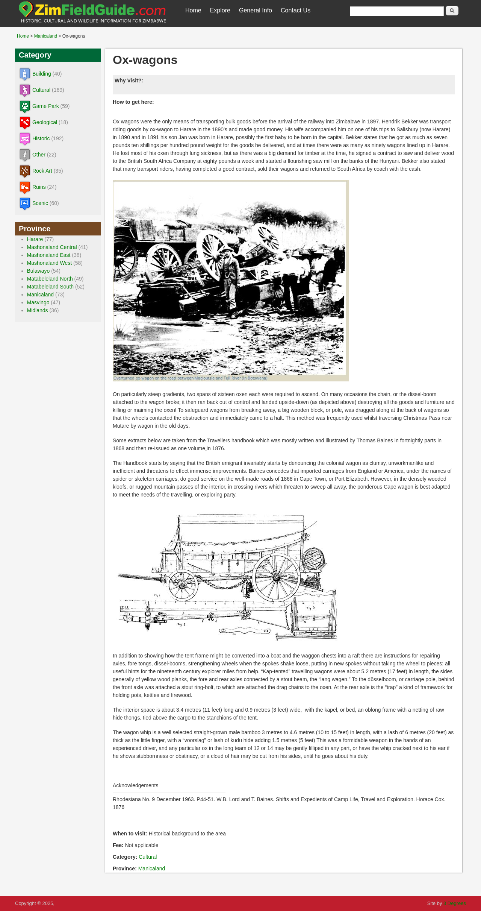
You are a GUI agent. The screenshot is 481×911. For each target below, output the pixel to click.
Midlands (37, 310)
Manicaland (45, 36)
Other (38, 155)
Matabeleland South (50, 287)
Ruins (39, 187)
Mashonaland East (49, 255)
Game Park (45, 106)
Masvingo (38, 302)
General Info (255, 10)
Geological (44, 122)
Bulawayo (38, 271)
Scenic (40, 203)
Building (41, 74)
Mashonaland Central (52, 247)
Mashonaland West (49, 263)
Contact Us (295, 10)
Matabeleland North (50, 279)
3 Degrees (454, 903)
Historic (41, 138)
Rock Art (42, 171)
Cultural (148, 857)
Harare (35, 239)
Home (193, 10)
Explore (220, 10)
